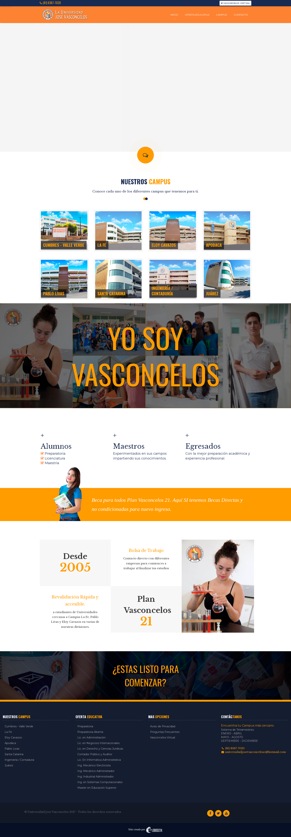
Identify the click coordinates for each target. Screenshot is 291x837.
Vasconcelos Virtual (235, 3)
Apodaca (10, 743)
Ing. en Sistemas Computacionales (99, 782)
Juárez (9, 765)
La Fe (8, 732)
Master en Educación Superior (96, 787)
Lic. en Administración (91, 737)
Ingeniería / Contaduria (19, 760)
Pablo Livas (12, 748)
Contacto (241, 14)
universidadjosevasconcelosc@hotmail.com (253, 752)
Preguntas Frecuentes (164, 732)
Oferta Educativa (197, 14)
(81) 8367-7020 (50, 3)
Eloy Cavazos (13, 737)
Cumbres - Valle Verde (19, 726)
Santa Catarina (14, 754)
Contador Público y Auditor (94, 754)
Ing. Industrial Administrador (95, 776)
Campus (221, 14)
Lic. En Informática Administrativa (99, 760)
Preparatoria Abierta (90, 732)
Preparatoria (85, 726)
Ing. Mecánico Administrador (96, 771)
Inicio (174, 14)
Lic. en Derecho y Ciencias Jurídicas (100, 748)
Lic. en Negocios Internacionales (98, 743)
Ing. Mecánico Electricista (94, 765)
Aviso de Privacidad (162, 726)
